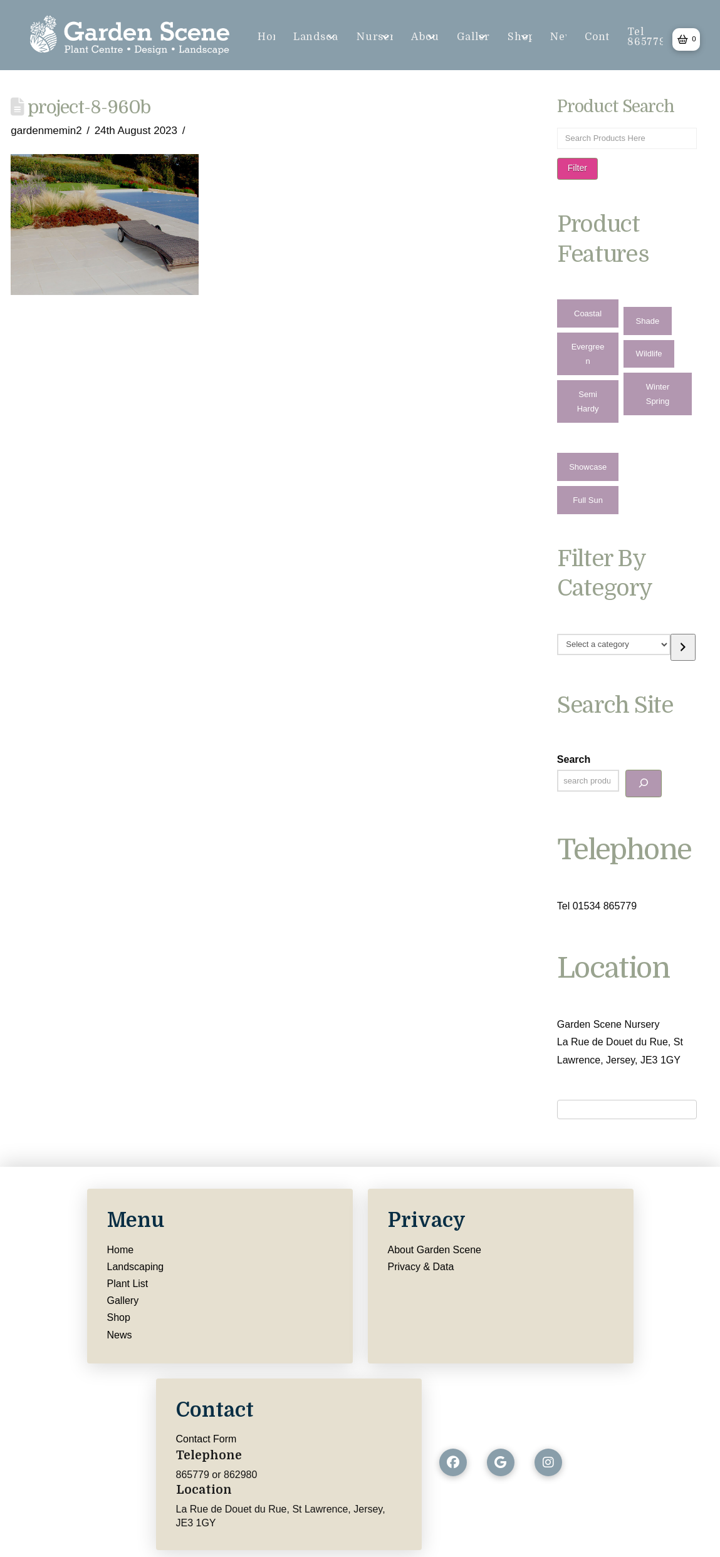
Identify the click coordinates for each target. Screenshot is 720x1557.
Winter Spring (658, 394)
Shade (648, 321)
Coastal (588, 313)
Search (573, 759)
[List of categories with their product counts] (613, 644)
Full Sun (588, 500)
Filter (577, 168)
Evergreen (588, 354)
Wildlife (649, 353)
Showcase (588, 467)
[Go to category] (683, 647)
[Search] (643, 783)
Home (120, 1249)
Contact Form (206, 1439)
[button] (686, 39)
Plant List (128, 1283)
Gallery (123, 1300)
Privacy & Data (421, 1266)
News (119, 1335)
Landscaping (135, 1266)
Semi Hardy (588, 401)
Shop (118, 1317)
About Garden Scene (434, 1249)
